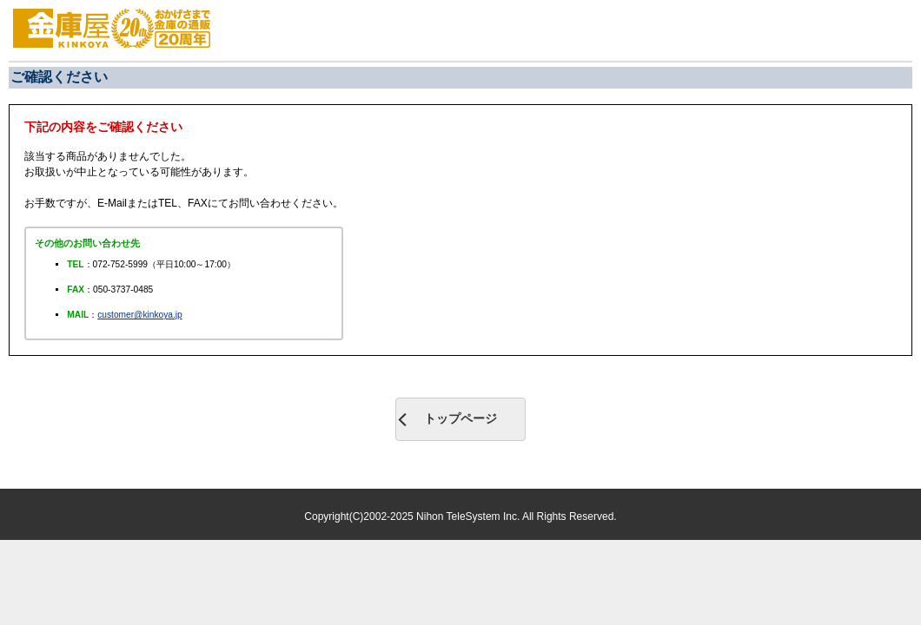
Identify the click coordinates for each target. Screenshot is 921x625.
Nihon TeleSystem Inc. (469, 516)
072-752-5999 (120, 264)
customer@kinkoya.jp (139, 314)
